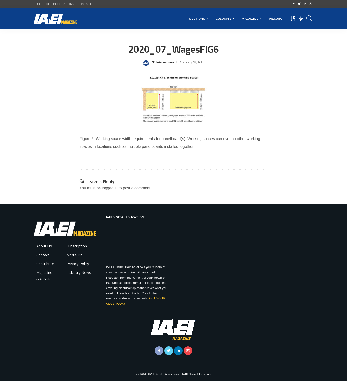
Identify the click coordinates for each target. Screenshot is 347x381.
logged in (110, 188)
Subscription (77, 246)
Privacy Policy (78, 263)
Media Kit (74, 254)
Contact (42, 254)
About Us (44, 246)
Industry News (79, 272)
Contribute (45, 263)
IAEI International (162, 62)
